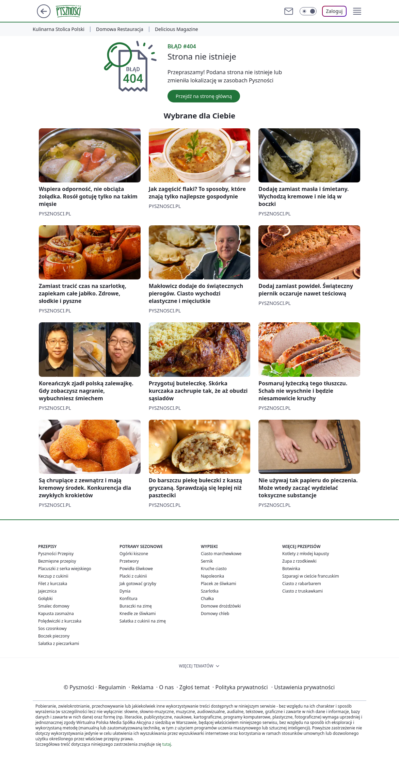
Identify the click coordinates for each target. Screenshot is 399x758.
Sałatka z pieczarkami (58, 643)
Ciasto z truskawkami (302, 591)
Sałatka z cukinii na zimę (142, 621)
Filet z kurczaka (52, 583)
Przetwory (129, 561)
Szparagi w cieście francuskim (310, 576)
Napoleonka (212, 576)
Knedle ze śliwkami (137, 613)
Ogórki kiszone (133, 554)
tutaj (166, 744)
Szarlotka (210, 591)
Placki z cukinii (133, 576)
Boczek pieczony (53, 636)
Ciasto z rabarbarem (301, 583)
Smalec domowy (53, 606)
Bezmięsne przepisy (57, 561)
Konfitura (128, 598)
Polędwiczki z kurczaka (59, 621)
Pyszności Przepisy (56, 554)
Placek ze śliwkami (218, 583)
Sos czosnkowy (52, 628)
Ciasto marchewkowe (221, 554)
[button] (357, 11)
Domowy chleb (215, 613)
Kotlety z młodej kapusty (305, 554)
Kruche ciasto (214, 568)
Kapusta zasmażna (56, 613)
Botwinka (291, 568)
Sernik (207, 561)
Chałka (207, 598)
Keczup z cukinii (53, 576)
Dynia (124, 591)
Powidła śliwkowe (136, 568)
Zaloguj (334, 11)
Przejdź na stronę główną (204, 96)
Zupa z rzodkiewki (299, 561)
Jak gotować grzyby (137, 583)
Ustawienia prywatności (303, 687)
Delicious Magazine (176, 29)
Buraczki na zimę (135, 606)
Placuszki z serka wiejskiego (64, 568)
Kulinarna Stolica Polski (58, 29)
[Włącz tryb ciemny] (308, 11)
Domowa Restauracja (119, 29)
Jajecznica (47, 591)
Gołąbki (45, 598)
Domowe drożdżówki (221, 606)
